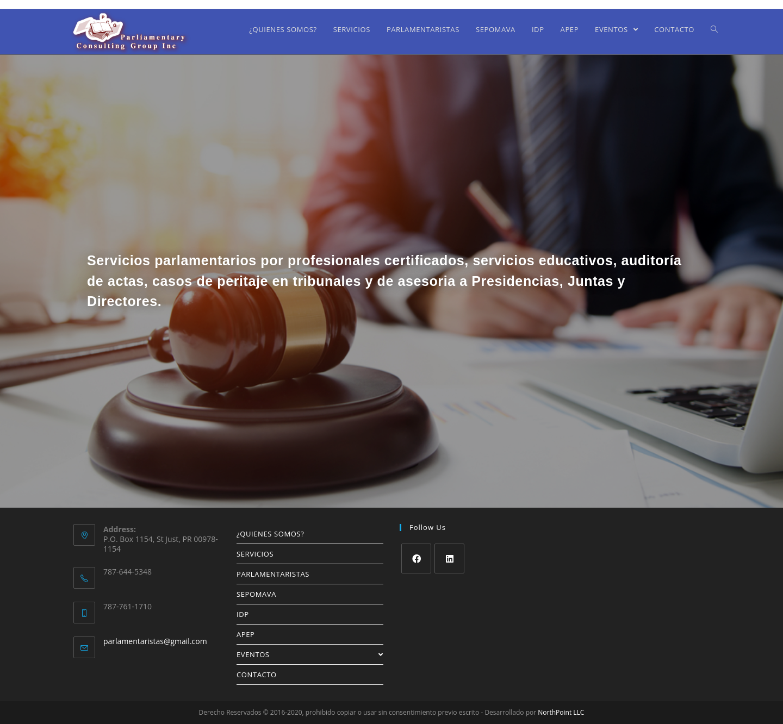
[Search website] (714, 29)
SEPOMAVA (256, 594)
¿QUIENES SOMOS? (270, 534)
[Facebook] (416, 558)
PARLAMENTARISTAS (273, 574)
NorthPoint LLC (561, 712)
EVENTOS (310, 654)
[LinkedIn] (449, 558)
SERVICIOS (255, 554)
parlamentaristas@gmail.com (155, 641)
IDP (243, 614)
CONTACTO (257, 674)
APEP (246, 634)
